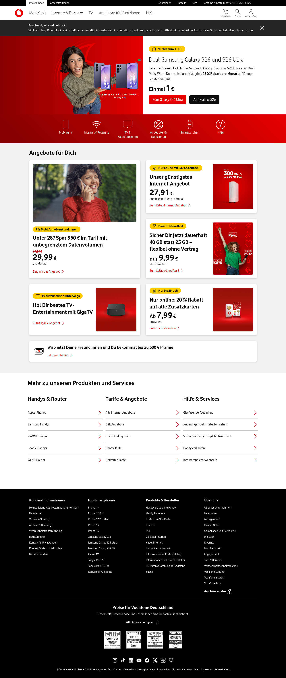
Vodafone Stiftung (214, 571)
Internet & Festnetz (67, 12)
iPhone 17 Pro (95, 513)
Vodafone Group (213, 583)
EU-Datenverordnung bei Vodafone (165, 566)
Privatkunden (36, 3)
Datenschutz (129, 669)
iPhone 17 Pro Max (98, 519)
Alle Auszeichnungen (143, 622)
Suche (149, 571)
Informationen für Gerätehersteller (165, 560)
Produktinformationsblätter (186, 669)
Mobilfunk (37, 12)
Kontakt (181, 3)
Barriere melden (38, 554)
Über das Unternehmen (217, 507)
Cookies (117, 669)
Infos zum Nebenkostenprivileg (163, 554)
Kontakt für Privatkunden (43, 542)
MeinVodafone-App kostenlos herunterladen (54, 507)
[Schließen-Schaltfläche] (262, 28)
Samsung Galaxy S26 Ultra (102, 542)
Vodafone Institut (213, 577)
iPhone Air (93, 525)
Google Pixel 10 (96, 560)
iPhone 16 (93, 531)
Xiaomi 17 (93, 554)
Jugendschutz (164, 669)
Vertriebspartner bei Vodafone (221, 566)
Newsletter (35, 513)
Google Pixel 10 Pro (98, 566)
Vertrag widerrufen (102, 669)
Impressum (206, 669)
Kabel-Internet (154, 542)
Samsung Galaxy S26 (99, 536)
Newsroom (210, 513)
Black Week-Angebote (100, 571)
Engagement (211, 554)
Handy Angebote (155, 513)
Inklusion (209, 536)
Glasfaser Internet (156, 536)
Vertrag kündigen (146, 669)
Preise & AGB (84, 669)
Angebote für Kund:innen (119, 12)
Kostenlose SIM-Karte (158, 519)
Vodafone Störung (39, 519)
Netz (194, 3)
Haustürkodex (37, 536)
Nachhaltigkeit (212, 548)
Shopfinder (165, 3)
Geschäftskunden (59, 3)
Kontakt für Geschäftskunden (45, 548)
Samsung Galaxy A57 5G (101, 548)
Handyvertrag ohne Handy (161, 507)
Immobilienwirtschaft (158, 548)
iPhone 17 (93, 507)
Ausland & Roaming (40, 525)
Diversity (209, 542)
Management (211, 519)
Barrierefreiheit (221, 669)
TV (91, 12)
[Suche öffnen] (237, 13)
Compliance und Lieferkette (220, 531)
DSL (148, 531)
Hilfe (149, 12)
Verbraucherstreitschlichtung (45, 531)
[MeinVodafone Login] (251, 13)
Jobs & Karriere (212, 560)
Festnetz (151, 525)
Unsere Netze (212, 525)
